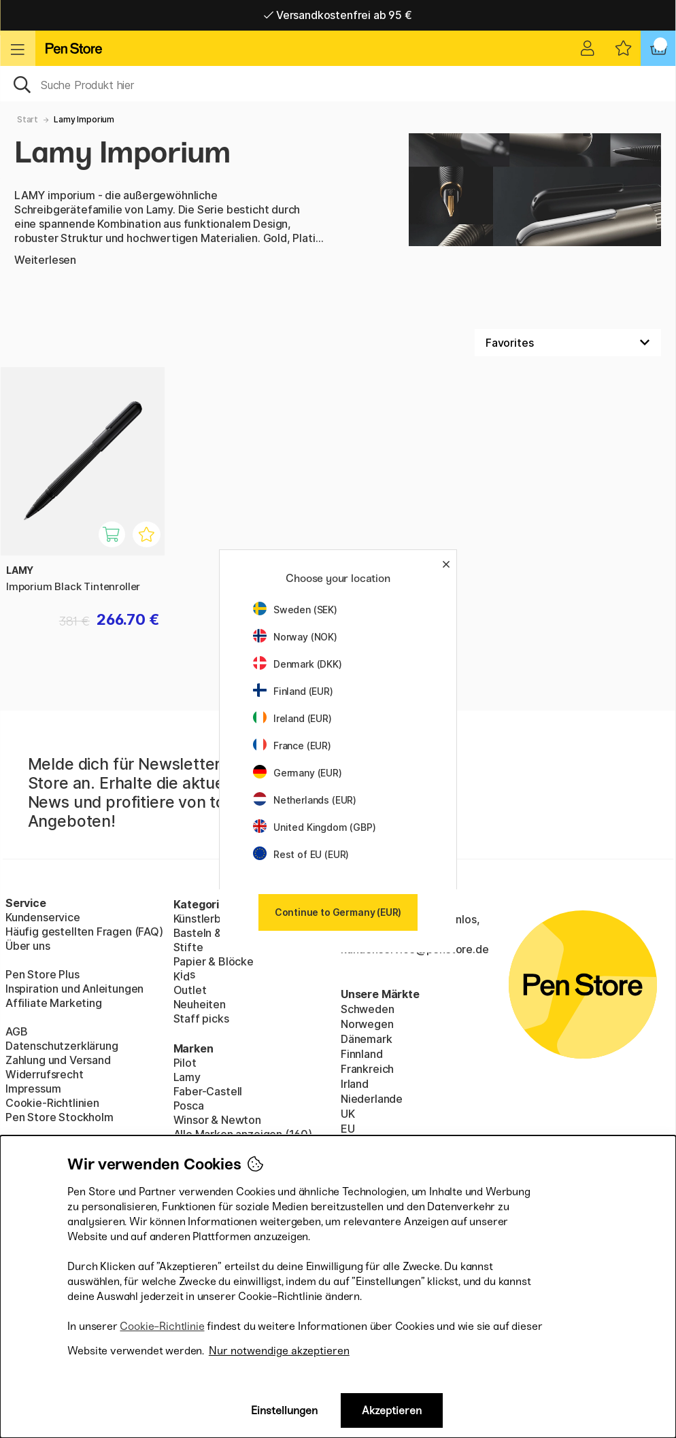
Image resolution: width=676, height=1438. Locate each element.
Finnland (362, 1054)
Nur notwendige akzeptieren (279, 1350)
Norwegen (367, 1024)
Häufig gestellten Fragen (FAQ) (84, 931)
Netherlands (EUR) (304, 800)
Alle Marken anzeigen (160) (242, 1134)
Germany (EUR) (297, 772)
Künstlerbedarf (211, 918)
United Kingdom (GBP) (314, 827)
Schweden (367, 1009)
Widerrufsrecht (44, 1074)
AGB (16, 1031)
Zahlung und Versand (58, 1060)
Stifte (188, 947)
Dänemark (366, 1039)
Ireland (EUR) (292, 718)
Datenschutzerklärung (61, 1045)
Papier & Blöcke (213, 961)
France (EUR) (292, 745)
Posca (188, 1105)
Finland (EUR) (293, 691)
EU (348, 1128)
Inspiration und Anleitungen (74, 988)
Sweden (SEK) (295, 609)
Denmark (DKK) (297, 664)
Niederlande (372, 1099)
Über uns (27, 946)
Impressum (33, 1088)
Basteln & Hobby (215, 933)
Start (27, 119)
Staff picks (201, 1018)
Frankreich (367, 1069)
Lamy (187, 1077)
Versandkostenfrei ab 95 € (337, 15)
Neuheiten (199, 1004)
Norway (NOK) (295, 637)
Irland (355, 1084)
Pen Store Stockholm (59, 1117)
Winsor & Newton (217, 1120)
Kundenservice (42, 917)
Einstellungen (284, 1410)
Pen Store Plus (42, 974)
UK (348, 1113)
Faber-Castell (208, 1091)
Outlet (190, 990)
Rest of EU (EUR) (301, 854)
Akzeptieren (392, 1410)
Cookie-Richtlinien (52, 1103)
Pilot (185, 1062)
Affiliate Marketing (53, 1003)
